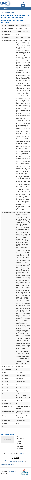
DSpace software (12, 471)
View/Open (19, 450)
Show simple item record (7, 12)
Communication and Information (15, 461)
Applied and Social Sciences (12, 460)
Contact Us (4, 470)
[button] (23, 2)
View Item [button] (5, 8)
